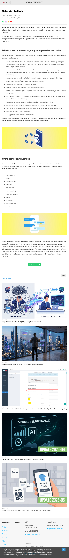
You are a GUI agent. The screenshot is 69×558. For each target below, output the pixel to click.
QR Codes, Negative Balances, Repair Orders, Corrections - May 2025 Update (26, 510)
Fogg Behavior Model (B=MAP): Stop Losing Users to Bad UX (21, 322)
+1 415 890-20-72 (32, 531)
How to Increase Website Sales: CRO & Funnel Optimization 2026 (22, 364)
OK (63, 549)
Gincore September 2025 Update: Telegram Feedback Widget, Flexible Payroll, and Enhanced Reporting (34, 409)
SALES (63, 275)
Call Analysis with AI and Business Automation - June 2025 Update (23, 459)
